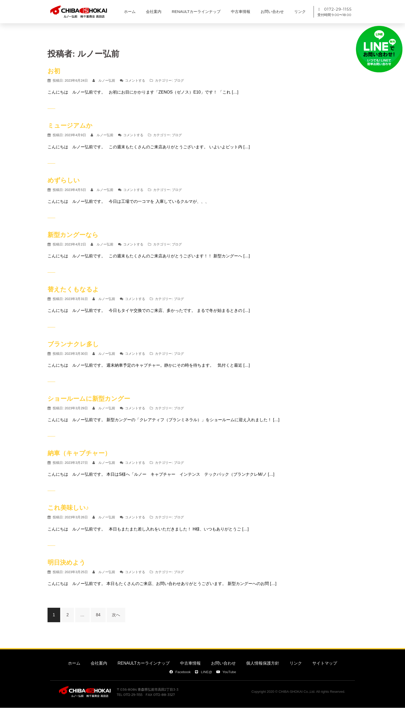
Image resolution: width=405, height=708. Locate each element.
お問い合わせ (272, 11)
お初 (54, 70)
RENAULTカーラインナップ (196, 11)
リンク (300, 11)
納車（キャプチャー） (79, 453)
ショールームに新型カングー (89, 398)
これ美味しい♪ (68, 507)
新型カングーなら (73, 234)
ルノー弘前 (106, 80)
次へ (116, 615)
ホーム (130, 11)
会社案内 (153, 11)
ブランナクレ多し (73, 344)
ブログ (179, 80)
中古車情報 (240, 11)
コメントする (135, 80)
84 (98, 615)
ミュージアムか (70, 125)
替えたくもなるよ (73, 289)
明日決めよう (66, 562)
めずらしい (64, 180)
